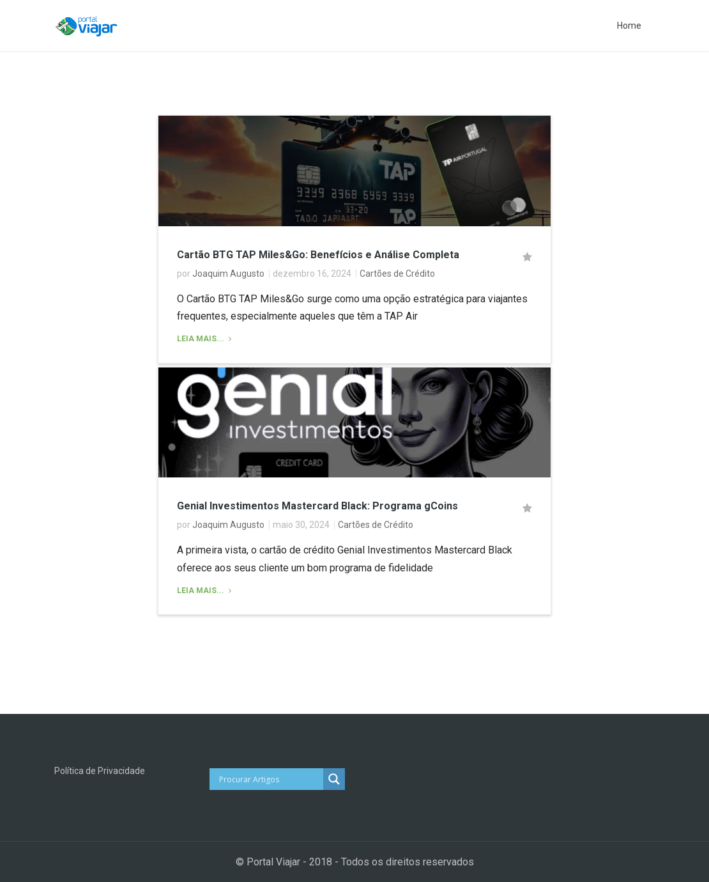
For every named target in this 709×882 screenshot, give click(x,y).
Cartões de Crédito (397, 273)
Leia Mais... (201, 338)
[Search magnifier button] (334, 779)
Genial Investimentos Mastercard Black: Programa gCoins (317, 506)
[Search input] (270, 779)
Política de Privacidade (99, 771)
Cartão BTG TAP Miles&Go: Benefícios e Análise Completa (318, 255)
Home (629, 25)
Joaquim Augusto (228, 273)
